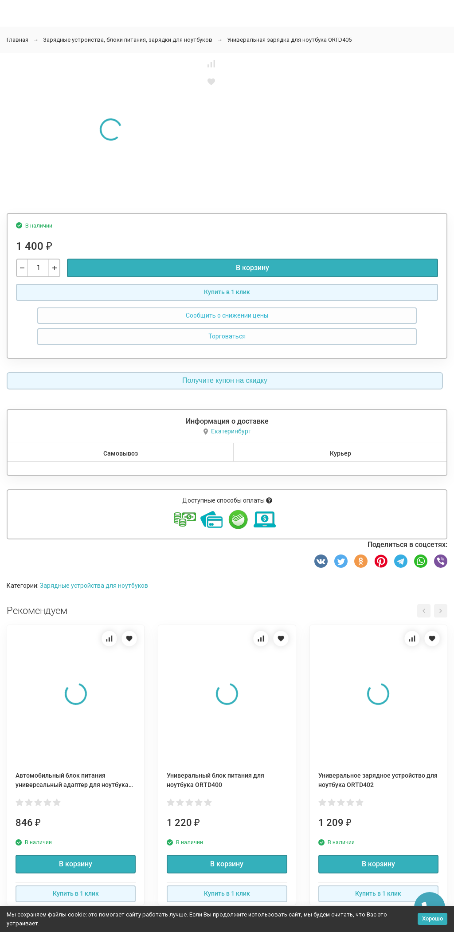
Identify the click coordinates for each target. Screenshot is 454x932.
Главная (17, 39)
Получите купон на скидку (224, 380)
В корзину (252, 267)
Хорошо (432, 918)
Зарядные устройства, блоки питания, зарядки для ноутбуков (127, 39)
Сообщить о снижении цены (227, 315)
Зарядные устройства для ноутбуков (94, 585)
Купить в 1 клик (227, 291)
